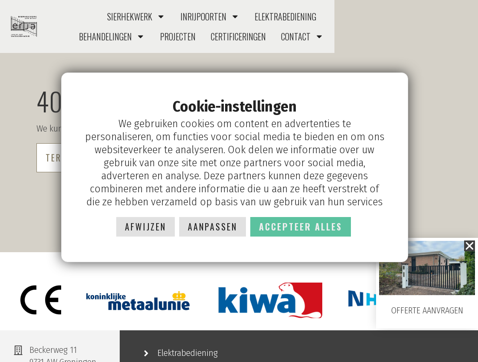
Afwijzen (145, 226)
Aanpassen (212, 226)
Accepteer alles (300, 226)
